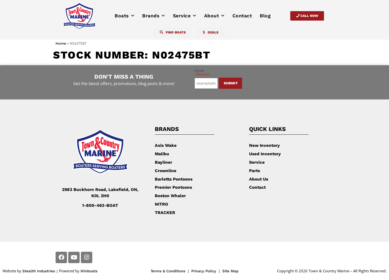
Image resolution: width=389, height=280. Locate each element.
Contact (242, 16)
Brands (153, 16)
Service (184, 16)
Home (61, 43)
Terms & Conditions (168, 271)
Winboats (88, 271)
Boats (124, 16)
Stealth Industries (38, 271)
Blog (265, 16)
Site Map (230, 271)
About (214, 16)
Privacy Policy (204, 271)
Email (202, 72)
